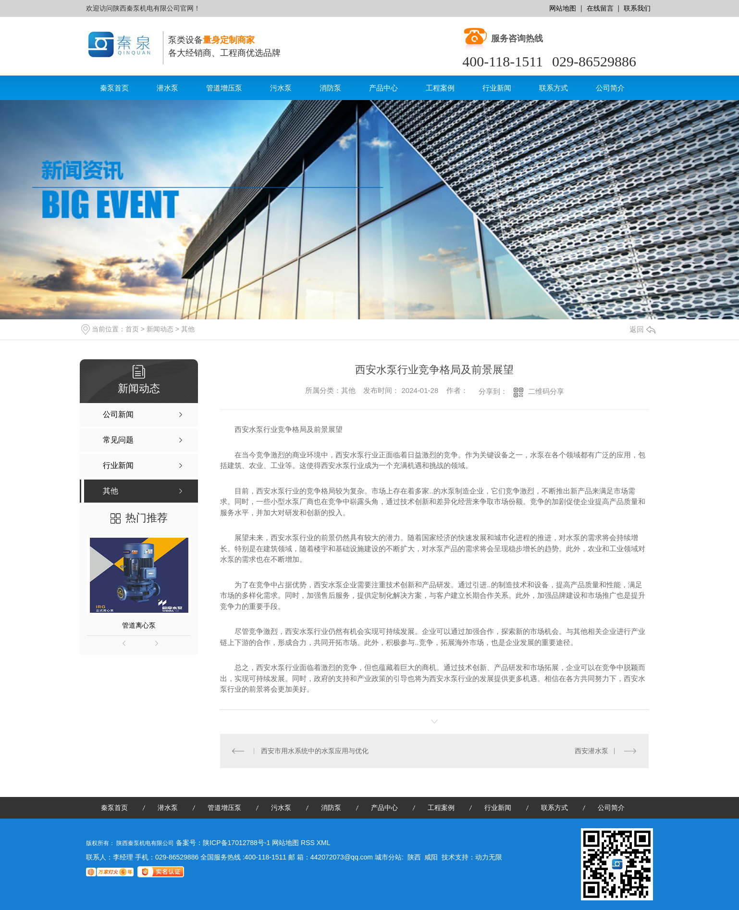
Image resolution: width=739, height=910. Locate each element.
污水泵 (281, 88)
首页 (132, 329)
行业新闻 (496, 88)
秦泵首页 (114, 88)
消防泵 (330, 88)
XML (324, 843)
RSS (309, 843)
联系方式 (553, 88)
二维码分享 (546, 391)
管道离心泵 (139, 625)
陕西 (414, 857)
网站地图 (562, 8)
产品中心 (383, 88)
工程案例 (440, 88)
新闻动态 (160, 329)
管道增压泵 (224, 88)
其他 (188, 329)
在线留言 (600, 8)
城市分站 (388, 857)
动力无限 (488, 857)
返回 (642, 329)
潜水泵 (167, 88)
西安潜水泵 (591, 751)
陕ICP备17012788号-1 (236, 843)
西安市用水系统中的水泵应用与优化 (315, 751)
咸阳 (431, 857)
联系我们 (637, 8)
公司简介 (610, 88)
